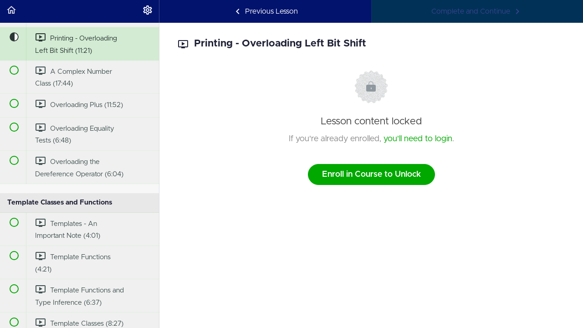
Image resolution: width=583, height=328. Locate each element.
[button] (11, 11)
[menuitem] (147, 11)
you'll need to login (418, 139)
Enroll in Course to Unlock (371, 174)
